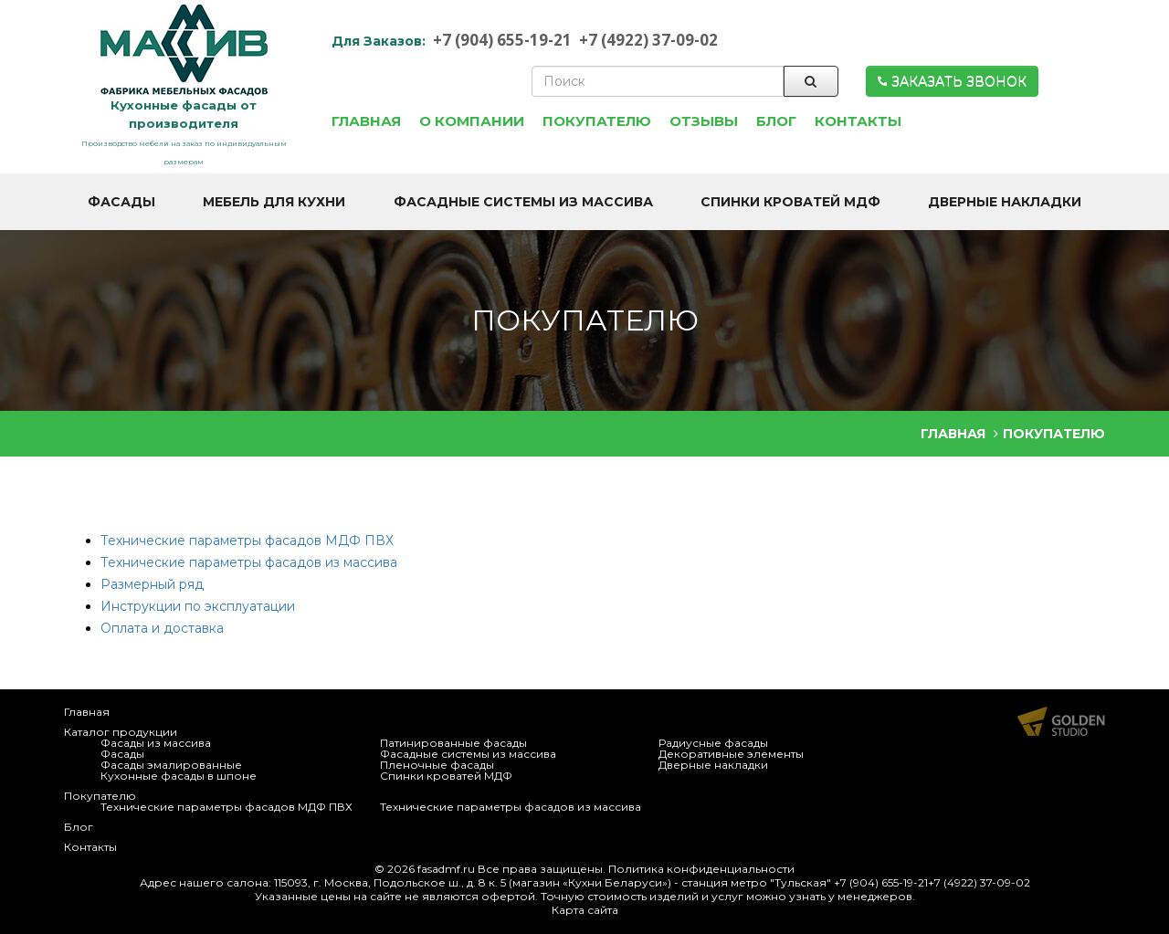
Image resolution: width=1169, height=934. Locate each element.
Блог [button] (776, 121)
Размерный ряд (152, 584)
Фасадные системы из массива (468, 754)
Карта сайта (585, 910)
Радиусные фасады (713, 743)
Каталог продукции (120, 732)
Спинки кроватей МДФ (446, 775)
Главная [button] (366, 121)
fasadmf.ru (446, 869)
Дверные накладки (713, 764)
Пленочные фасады (437, 764)
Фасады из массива (155, 743)
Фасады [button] (121, 202)
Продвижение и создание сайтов (1061, 721)
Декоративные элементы (731, 754)
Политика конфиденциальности (701, 869)
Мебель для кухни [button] (274, 202)
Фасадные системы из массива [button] (523, 202)
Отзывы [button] (703, 121)
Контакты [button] (858, 121)
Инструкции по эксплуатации (197, 606)
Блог (78, 827)
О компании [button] (471, 121)
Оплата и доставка (162, 628)
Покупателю (100, 796)
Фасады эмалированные (171, 764)
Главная (87, 712)
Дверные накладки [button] (1004, 202)
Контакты (90, 847)
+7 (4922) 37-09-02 (648, 39)
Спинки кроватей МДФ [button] (790, 202)
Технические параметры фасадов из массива (248, 562)
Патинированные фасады (453, 743)
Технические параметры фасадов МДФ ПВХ (247, 540)
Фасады (122, 754)
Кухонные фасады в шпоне (178, 775)
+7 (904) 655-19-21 (502, 39)
